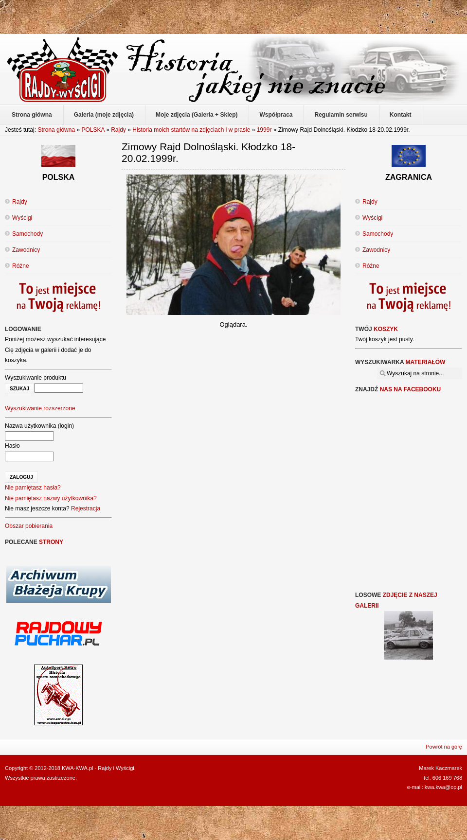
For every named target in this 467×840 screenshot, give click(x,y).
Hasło (12, 445)
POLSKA (92, 129)
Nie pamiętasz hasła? (33, 487)
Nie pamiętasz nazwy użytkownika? (51, 498)
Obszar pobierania (29, 526)
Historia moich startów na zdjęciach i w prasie (191, 129)
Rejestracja (85, 508)
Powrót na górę (444, 747)
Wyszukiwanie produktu (35, 377)
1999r (264, 129)
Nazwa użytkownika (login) (39, 425)
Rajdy (118, 129)
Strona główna (56, 129)
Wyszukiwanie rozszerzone (40, 408)
